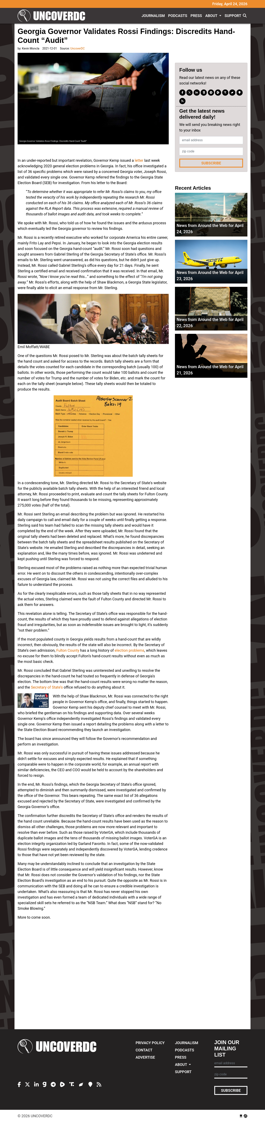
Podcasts (177, 15)
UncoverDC (53, 16)
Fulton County (67, 650)
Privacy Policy (150, 1043)
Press (196, 15)
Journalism (153, 15)
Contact (144, 1050)
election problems (129, 650)
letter (139, 160)
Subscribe (211, 163)
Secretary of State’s (47, 687)
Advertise (145, 1057)
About (211, 15)
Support (233, 15)
